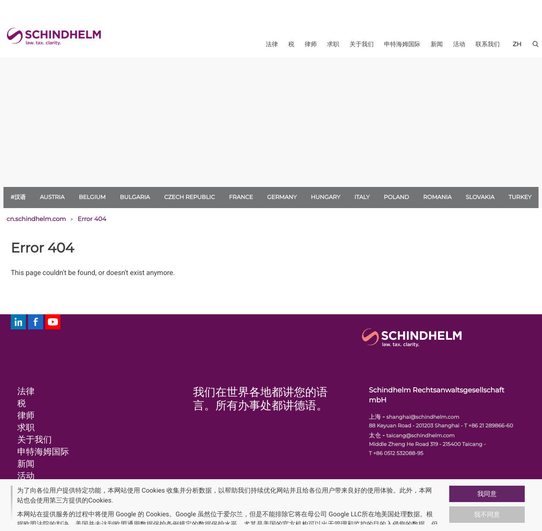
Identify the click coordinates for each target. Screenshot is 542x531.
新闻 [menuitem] (437, 44)
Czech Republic (189, 197)
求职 (26, 428)
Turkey (520, 197)
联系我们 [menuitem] (488, 44)
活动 (26, 476)
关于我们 (34, 440)
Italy (361, 197)
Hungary (325, 197)
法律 (26, 391)
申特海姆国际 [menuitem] (402, 44)
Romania (437, 197)
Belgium (92, 197)
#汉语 (17, 197)
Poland (396, 197)
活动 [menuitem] (459, 44)
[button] (445, 505)
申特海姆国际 (43, 452)
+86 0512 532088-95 (398, 453)
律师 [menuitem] (311, 44)
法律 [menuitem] (272, 44)
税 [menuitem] (291, 44)
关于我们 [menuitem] (362, 44)
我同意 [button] (487, 494)
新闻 (26, 464)
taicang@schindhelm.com (420, 436)
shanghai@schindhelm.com (422, 417)
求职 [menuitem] (333, 44)
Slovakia (480, 197)
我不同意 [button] (487, 514)
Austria (52, 197)
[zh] (517, 44)
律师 (26, 416)
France (241, 197)
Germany (282, 197)
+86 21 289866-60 (491, 426)
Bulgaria (135, 197)
